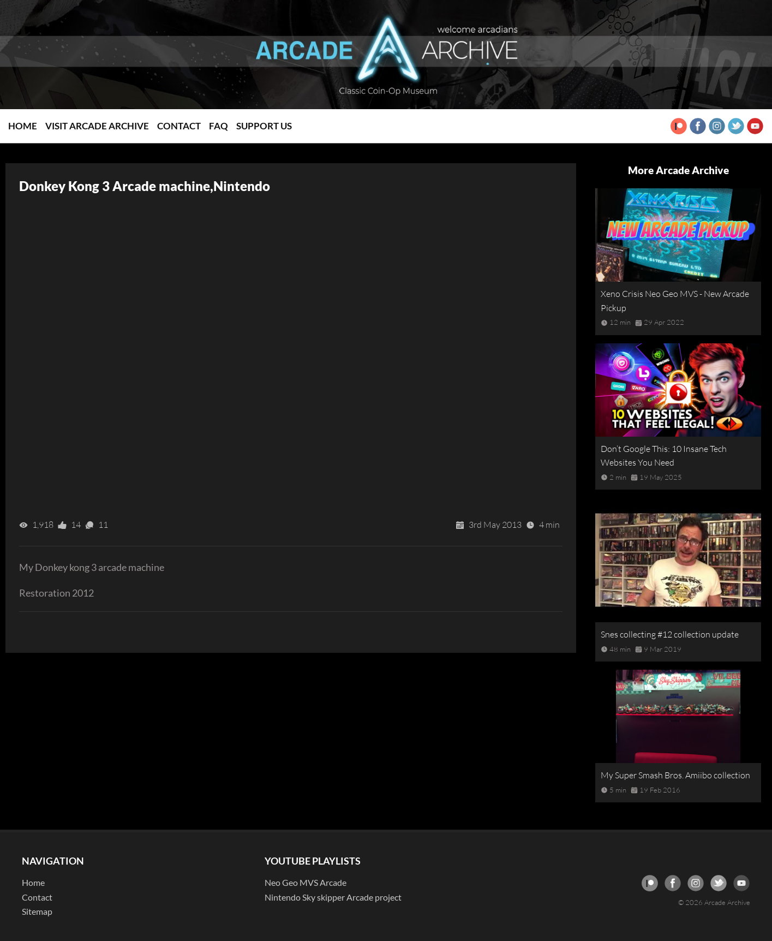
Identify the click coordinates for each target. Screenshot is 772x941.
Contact (179, 126)
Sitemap (37, 911)
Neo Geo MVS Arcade (305, 882)
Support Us (264, 126)
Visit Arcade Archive (97, 126)
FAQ (218, 126)
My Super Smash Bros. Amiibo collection (675, 775)
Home (22, 126)
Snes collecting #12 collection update (670, 634)
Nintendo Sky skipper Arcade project (333, 897)
